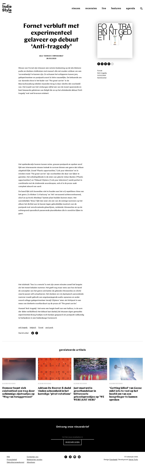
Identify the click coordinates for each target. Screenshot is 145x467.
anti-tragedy (23, 327)
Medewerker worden (34, 459)
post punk (49, 327)
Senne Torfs (133, 459)
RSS (8, 457)
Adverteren (31, 462)
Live (104, 8)
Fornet (40, 327)
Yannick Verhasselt (53, 55)
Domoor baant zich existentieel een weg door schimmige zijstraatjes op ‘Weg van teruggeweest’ (18, 392)
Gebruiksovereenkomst (15, 462)
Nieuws (76, 8)
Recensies (91, 8)
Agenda (130, 8)
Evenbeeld (113, 459)
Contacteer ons (32, 457)
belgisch (33, 327)
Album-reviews (8, 383)
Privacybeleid (12, 459)
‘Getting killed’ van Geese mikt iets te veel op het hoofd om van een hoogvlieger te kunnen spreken (125, 394)
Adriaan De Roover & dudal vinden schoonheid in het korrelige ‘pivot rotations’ (54, 391)
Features (116, 8)
